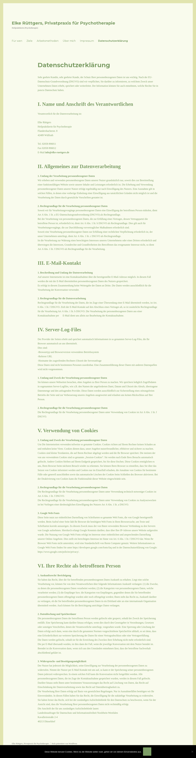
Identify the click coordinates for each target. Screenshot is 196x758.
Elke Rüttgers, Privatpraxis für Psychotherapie (63, 23)
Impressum (87, 40)
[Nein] (192, 751)
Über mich (69, 40)
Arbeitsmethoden (47, 40)
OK (147, 751)
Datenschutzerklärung (113, 40)
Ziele (29, 40)
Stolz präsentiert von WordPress (64, 743)
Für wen (17, 40)
